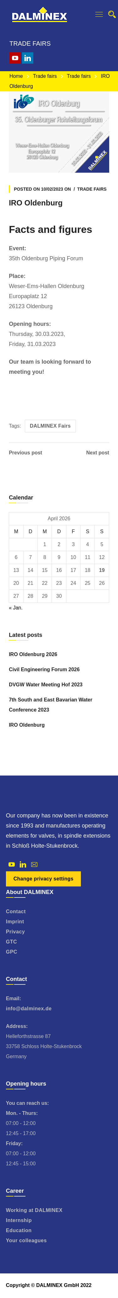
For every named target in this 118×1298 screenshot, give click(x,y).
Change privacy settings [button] (44, 878)
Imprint (15, 921)
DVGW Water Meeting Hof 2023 (45, 684)
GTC (11, 941)
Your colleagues (26, 1240)
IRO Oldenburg (27, 725)
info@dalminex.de (29, 1008)
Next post (97, 452)
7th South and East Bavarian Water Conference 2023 (50, 704)
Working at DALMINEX (34, 1210)
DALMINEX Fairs (50, 426)
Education (19, 1230)
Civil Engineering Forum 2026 (44, 669)
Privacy (15, 931)
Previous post (25, 452)
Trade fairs (45, 76)
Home (16, 76)
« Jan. (16, 607)
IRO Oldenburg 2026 (33, 654)
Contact (16, 911)
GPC (11, 952)
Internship (19, 1220)
